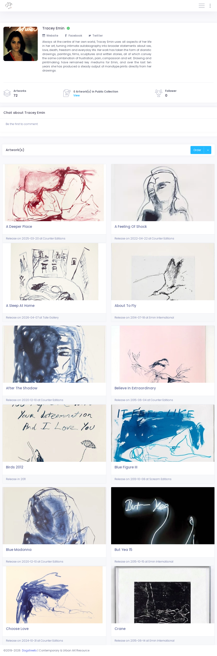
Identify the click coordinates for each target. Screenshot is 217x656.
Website (50, 35)
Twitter (95, 35)
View (76, 95)
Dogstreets (29, 650)
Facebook (73, 35)
